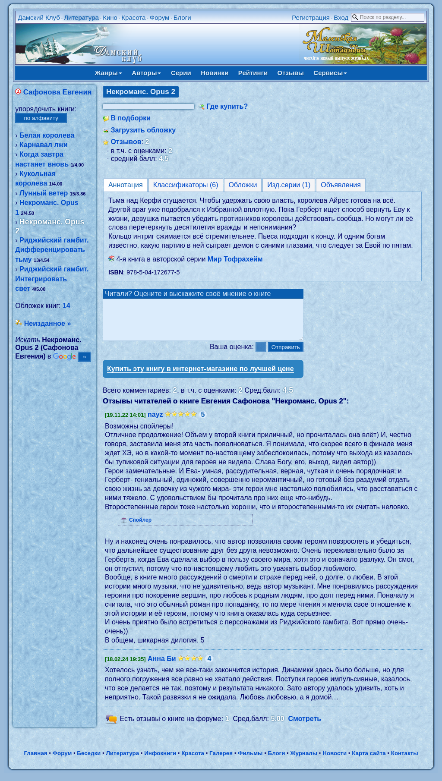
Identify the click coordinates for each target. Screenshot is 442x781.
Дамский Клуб (39, 17)
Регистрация (311, 17)
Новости (334, 761)
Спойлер (140, 528)
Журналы (303, 761)
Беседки (89, 761)
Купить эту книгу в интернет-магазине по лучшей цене (200, 376)
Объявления (341, 185)
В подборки (130, 118)
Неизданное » (47, 323)
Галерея (221, 761)
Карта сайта (368, 761)
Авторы (146, 72)
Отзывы (291, 72)
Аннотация (125, 185)
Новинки (214, 72)
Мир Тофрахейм (235, 259)
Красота (133, 17)
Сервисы (330, 72)
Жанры (108, 72)
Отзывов (125, 141)
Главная (35, 761)
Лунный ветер (43, 193)
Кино (110, 17)
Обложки (243, 185)
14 (66, 305)
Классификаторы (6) (185, 185)
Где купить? (227, 106)
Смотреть (305, 727)
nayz (155, 422)
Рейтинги (253, 72)
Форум (160, 17)
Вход (341, 17)
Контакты (404, 761)
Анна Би (162, 666)
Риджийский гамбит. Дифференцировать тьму (51, 249)
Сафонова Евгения (57, 92)
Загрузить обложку (143, 130)
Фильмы (250, 761)
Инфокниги (160, 761)
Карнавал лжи (43, 144)
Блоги (182, 17)
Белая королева (46, 135)
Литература (81, 17)
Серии (181, 72)
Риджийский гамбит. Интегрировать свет (51, 278)
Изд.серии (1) (288, 185)
